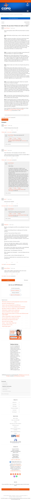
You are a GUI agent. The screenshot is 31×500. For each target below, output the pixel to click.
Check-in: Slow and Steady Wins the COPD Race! (11, 305)
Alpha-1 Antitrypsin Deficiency (15, 431)
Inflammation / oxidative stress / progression (10, 310)
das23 (5, 199)
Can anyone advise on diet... (7, 324)
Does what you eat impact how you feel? (10, 319)
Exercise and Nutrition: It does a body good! (10, 311)
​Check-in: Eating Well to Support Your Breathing (11, 316)
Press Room (14, 404)
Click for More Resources (13, 18)
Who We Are (14, 402)
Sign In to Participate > (15, 294)
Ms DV (3, 117)
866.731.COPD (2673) (17, 465)
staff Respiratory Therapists (19, 376)
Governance (14, 410)
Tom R (5, 150)
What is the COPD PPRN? (15, 420)
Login (29, 1)
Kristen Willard (7, 268)
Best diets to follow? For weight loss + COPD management (13, 308)
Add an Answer (5, 119)
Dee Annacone (4, 205)
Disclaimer (13, 495)
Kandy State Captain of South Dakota (14, 140)
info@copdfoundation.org (15, 470)
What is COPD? (15, 418)
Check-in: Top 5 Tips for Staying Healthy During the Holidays (13, 306)
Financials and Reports (14, 408)
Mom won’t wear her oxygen (7, 321)
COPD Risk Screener (15, 425)
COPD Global (15, 406)
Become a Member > (15, 290)
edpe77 (5, 125)
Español (15, 433)
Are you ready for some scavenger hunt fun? (10, 318)
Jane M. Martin (7, 28)
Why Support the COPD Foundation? (15, 423)
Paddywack (6, 224)
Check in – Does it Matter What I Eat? (9, 323)
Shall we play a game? (6, 326)
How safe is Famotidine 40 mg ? (8, 303)
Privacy (17, 495)
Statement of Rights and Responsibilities (15, 496)
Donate (27, 5)
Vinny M (3, 264)
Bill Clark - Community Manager (13, 139)
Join (26, 1)
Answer (8, 280)
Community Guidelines (23, 495)
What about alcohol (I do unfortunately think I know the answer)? (14, 301)
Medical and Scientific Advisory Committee (15, 429)
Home (2, 14)
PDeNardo (3, 132)
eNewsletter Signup (15, 489)
